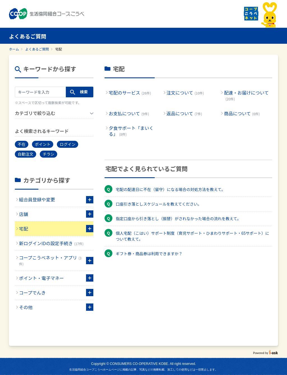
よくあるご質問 (37, 49)
